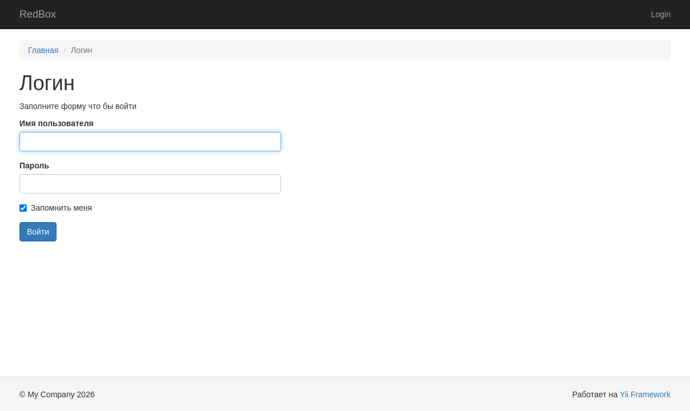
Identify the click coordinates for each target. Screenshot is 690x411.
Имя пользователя (56, 123)
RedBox (37, 14)
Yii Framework (645, 394)
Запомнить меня (55, 207)
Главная (43, 50)
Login (661, 14)
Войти (38, 231)
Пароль (34, 165)
